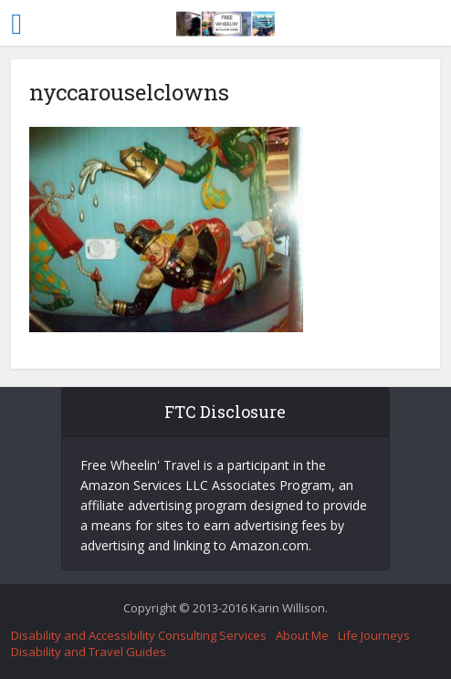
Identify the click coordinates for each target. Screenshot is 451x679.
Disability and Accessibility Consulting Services (139, 635)
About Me (302, 635)
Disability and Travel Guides (88, 651)
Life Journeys (374, 635)
